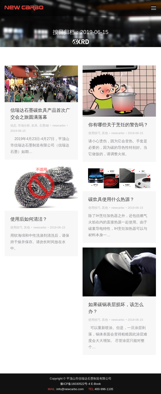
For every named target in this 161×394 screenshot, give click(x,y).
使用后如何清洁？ (28, 219)
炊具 (34, 125)
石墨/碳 (44, 125)
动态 (13, 125)
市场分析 (24, 125)
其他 (105, 133)
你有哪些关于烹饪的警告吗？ (118, 124)
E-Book (96, 384)
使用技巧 (94, 133)
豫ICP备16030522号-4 (75, 384)
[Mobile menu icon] (153, 8)
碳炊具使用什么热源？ (111, 199)
